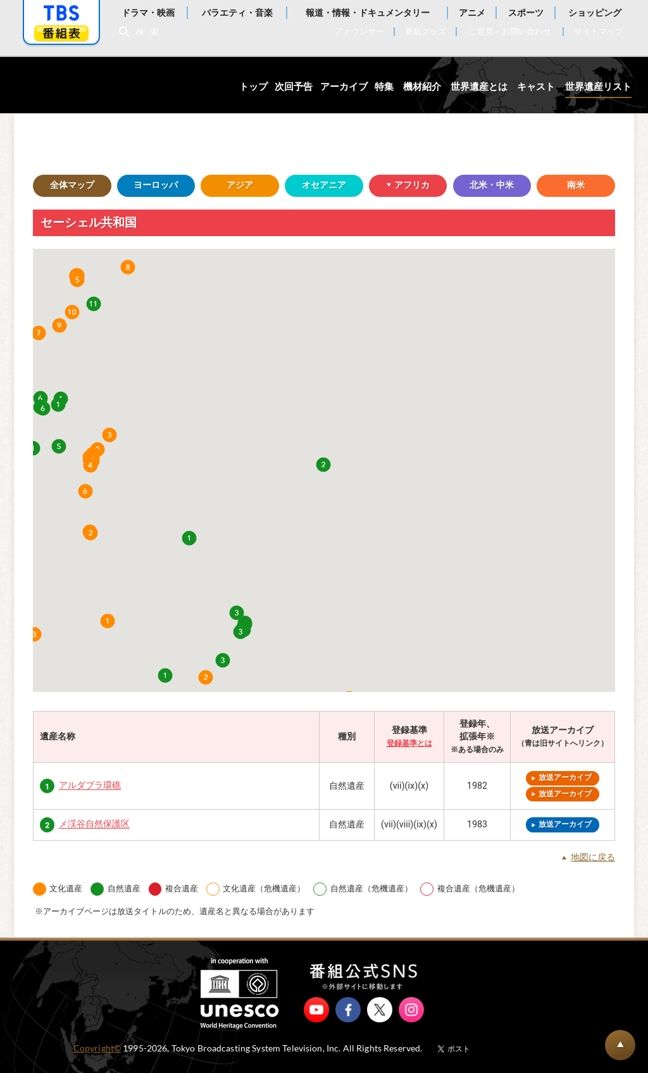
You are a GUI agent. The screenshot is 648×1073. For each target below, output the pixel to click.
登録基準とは (409, 743)
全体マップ (72, 185)
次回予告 (294, 86)
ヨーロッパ (156, 185)
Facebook (348, 1009)
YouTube (316, 1009)
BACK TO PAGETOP (620, 1045)
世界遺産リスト (598, 86)
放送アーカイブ (565, 777)
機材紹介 (422, 86)
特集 (384, 86)
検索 (150, 32)
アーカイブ (344, 86)
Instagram (411, 1009)
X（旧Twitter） (379, 1009)
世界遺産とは (479, 86)
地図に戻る (593, 857)
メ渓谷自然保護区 (94, 824)
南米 (576, 185)
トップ (253, 86)
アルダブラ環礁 (90, 786)
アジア (240, 185)
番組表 (61, 33)
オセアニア (324, 185)
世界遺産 (77, 85)
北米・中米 (492, 185)
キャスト (536, 86)
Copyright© (97, 1048)
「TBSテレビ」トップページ (61, 13)
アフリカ (399, 185)
